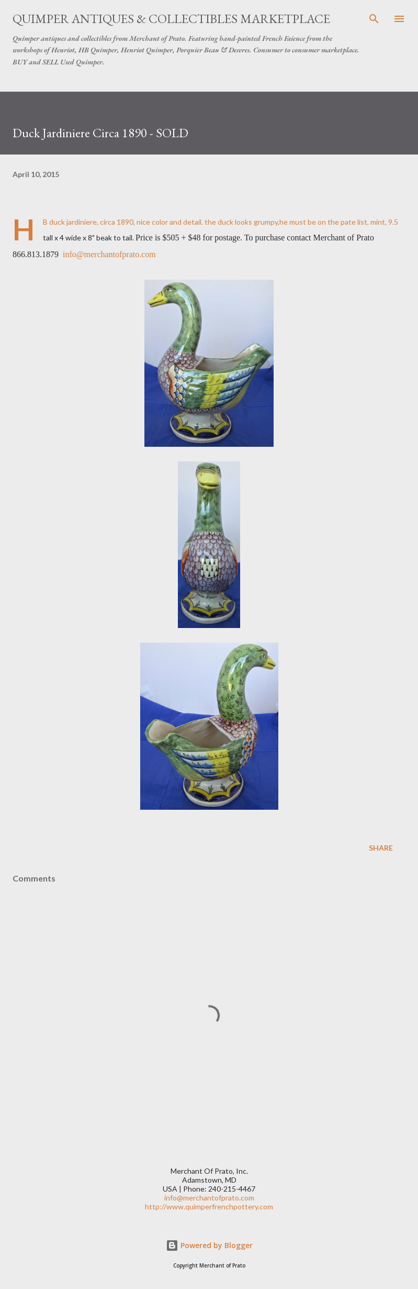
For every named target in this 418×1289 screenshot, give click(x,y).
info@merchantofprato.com (109, 254)
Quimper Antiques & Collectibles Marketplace (171, 18)
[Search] (374, 19)
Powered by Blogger (209, 1245)
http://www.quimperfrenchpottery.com (209, 1206)
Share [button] (381, 847)
